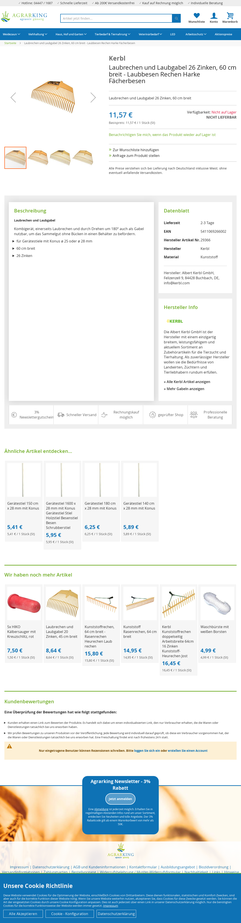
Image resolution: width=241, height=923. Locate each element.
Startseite (10, 43)
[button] (13, 97)
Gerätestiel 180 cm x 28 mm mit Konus (101, 506)
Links (216, 872)
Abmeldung (101, 809)
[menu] (120, 34)
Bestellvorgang (83, 872)
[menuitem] (11, 34)
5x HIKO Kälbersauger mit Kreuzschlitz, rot (21, 631)
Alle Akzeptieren (23, 913)
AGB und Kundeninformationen (99, 867)
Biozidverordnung (213, 867)
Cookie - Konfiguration (69, 913)
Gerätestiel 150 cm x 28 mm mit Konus (23, 506)
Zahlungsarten (56, 872)
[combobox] (120, 18)
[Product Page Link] (24, 495)
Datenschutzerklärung (51, 867)
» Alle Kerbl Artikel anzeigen (187, 381)
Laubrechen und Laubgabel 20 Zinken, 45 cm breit (61, 631)
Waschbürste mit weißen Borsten (215, 629)
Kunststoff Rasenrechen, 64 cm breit (140, 631)
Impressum (19, 867)
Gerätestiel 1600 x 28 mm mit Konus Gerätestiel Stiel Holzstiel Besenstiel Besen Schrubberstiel (62, 515)
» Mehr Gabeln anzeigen (184, 388)
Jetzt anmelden (120, 799)
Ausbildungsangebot (178, 867)
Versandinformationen (21, 872)
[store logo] (24, 16)
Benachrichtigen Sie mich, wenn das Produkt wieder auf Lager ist (162, 134)
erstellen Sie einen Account (188, 751)
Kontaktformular (143, 867)
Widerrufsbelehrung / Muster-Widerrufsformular (140, 872)
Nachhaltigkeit (196, 872)
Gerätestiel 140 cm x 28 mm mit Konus (139, 506)
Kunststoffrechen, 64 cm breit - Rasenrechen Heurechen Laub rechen (99, 636)
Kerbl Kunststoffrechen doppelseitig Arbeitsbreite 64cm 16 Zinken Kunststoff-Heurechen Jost (178, 641)
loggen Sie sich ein (147, 751)
